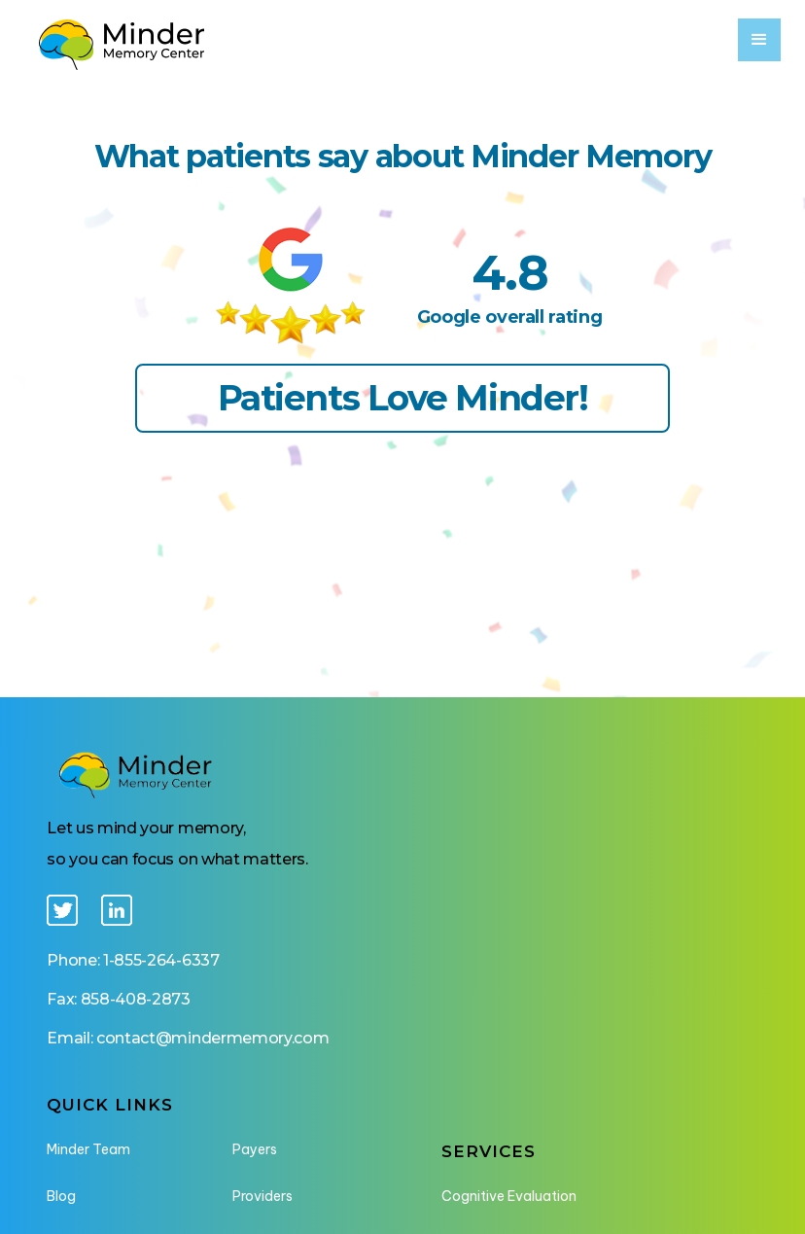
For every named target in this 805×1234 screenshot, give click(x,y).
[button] (759, 39)
